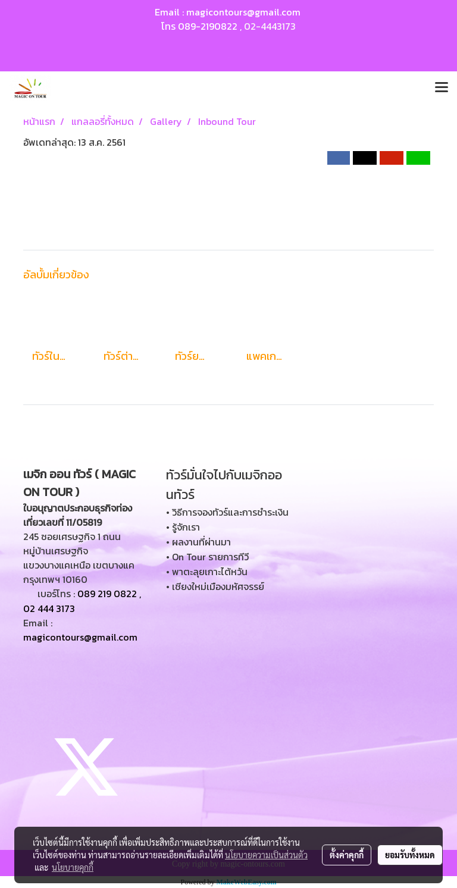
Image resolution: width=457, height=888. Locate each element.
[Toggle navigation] (441, 88)
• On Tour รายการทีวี (207, 557)
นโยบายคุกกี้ (72, 867)
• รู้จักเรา (183, 527)
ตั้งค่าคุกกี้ (347, 854)
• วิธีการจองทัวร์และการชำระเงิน (227, 512)
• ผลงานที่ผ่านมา (198, 542)
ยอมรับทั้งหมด (410, 854)
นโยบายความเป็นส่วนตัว (266, 854)
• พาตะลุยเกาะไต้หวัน (207, 571)
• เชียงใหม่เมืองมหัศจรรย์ (215, 586)
